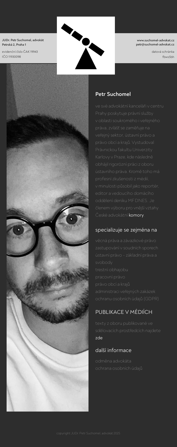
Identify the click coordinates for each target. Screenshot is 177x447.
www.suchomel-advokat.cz (155, 40)
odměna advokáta (113, 361)
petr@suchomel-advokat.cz (155, 44)
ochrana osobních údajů (118, 368)
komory (136, 215)
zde (99, 338)
